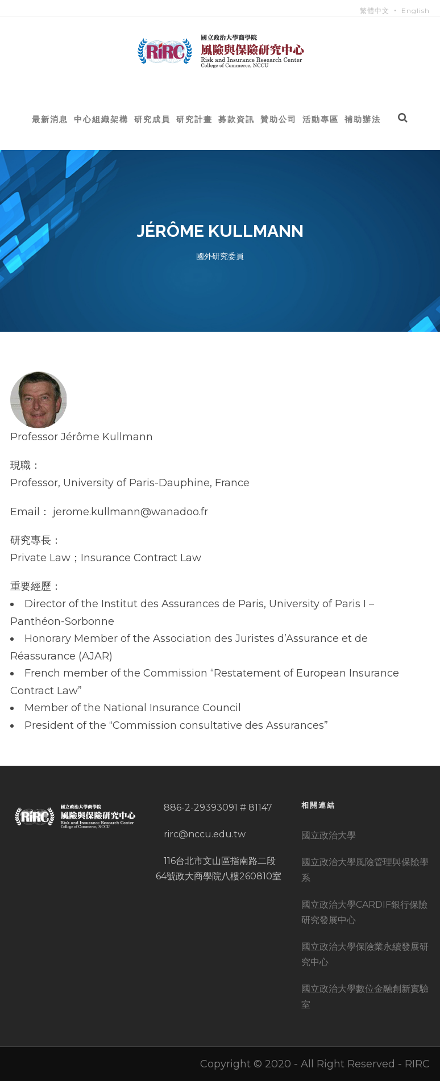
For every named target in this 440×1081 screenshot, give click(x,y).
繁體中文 (374, 10)
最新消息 (50, 119)
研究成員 (152, 119)
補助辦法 (362, 119)
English (415, 10)
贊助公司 (278, 119)
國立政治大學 (328, 835)
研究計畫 (194, 119)
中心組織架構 (101, 119)
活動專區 (320, 119)
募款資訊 (236, 119)
